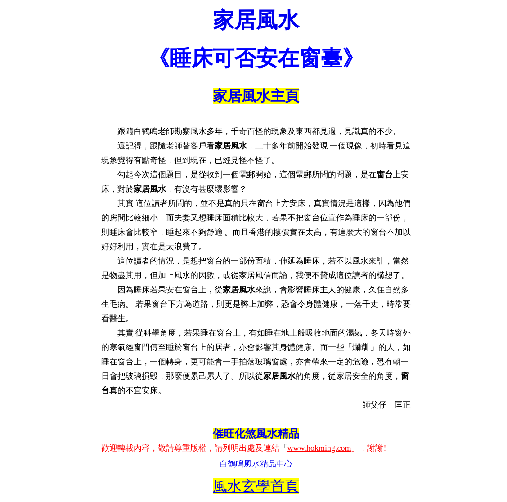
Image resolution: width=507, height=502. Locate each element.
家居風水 (256, 20)
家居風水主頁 (256, 96)
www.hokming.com (319, 448)
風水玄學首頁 (256, 486)
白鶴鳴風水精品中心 (256, 463)
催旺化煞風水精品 (256, 433)
